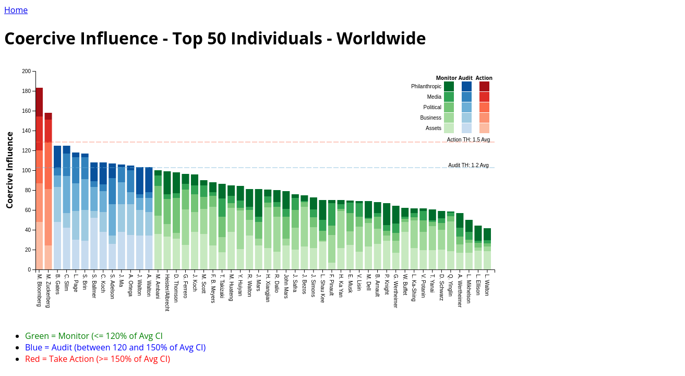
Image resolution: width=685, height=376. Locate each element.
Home (16, 10)
